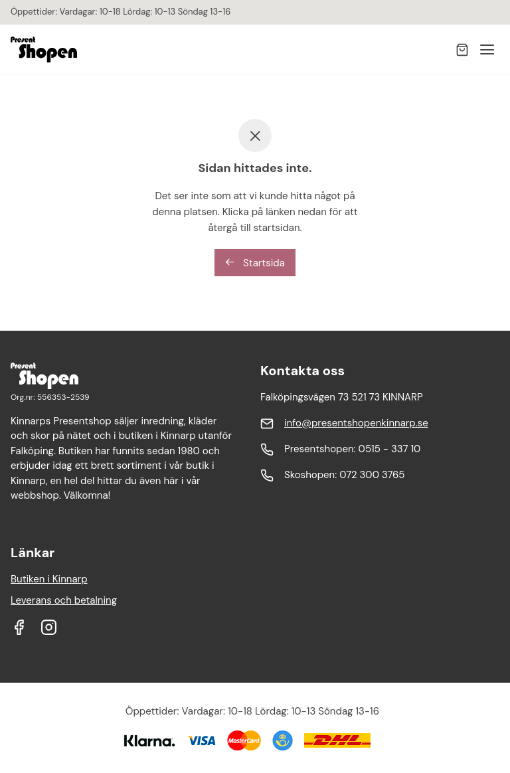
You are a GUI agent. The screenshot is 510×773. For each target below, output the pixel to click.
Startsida (255, 263)
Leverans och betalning (64, 600)
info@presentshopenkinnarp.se (356, 423)
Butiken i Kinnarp (49, 579)
